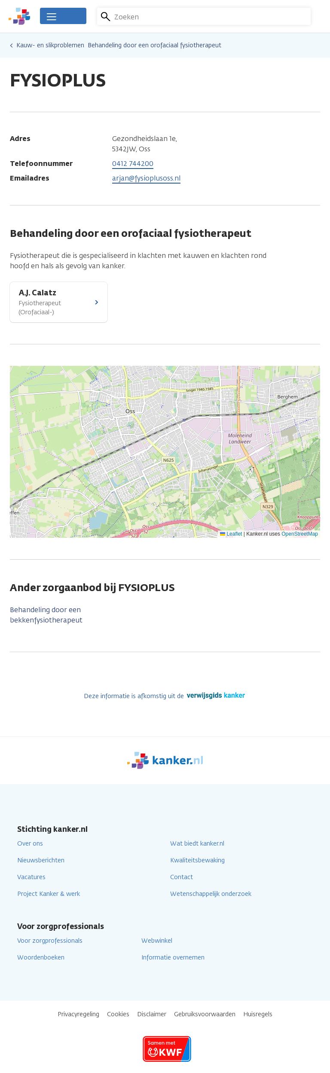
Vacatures (31, 877)
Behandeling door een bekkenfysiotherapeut (46, 615)
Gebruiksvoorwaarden (204, 1014)
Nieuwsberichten (40, 860)
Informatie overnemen (173, 957)
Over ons (30, 844)
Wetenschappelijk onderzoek (210, 894)
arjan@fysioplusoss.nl (146, 178)
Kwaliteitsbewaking (197, 860)
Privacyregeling (78, 1014)
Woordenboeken (40, 957)
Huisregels (257, 1014)
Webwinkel (156, 941)
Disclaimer (151, 1014)
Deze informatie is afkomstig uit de (165, 696)
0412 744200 (132, 163)
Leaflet (231, 534)
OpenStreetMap (299, 534)
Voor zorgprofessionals (49, 941)
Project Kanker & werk (48, 894)
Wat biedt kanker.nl (197, 844)
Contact (181, 877)
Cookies (118, 1014)
